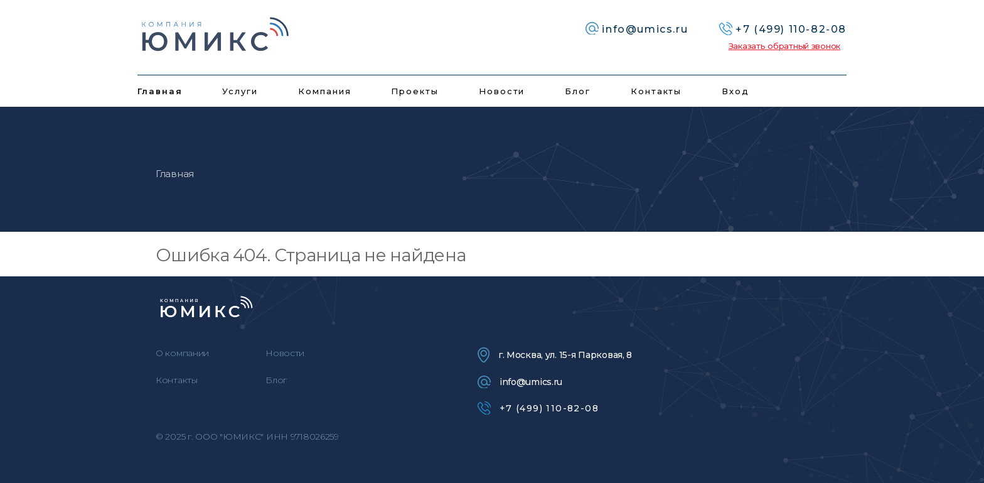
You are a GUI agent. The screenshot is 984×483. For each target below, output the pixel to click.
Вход (735, 91)
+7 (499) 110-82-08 (538, 408)
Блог (578, 91)
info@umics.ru (520, 382)
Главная (160, 91)
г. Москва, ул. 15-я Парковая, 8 (555, 354)
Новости (502, 91)
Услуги (240, 91)
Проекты (415, 91)
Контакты (656, 91)
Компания (324, 91)
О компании (182, 353)
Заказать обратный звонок (784, 46)
